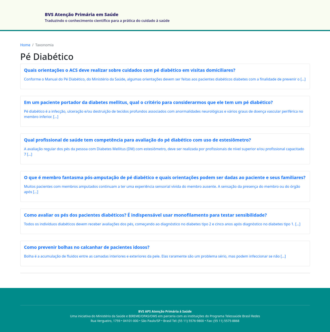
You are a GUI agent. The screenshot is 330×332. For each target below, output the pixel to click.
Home (25, 44)
